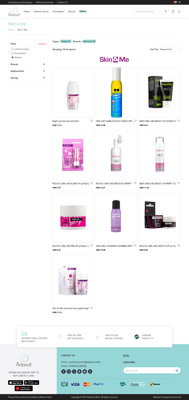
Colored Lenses (41, 11)
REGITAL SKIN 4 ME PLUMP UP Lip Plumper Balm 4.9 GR (70, 183)
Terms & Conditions (30, 397)
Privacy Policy (14, 397)
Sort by (154, 49)
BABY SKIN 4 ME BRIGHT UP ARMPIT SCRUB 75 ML (157, 183)
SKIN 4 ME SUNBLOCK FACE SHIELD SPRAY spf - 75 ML (114, 121)
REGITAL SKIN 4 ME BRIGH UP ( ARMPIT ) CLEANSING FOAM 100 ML (114, 183)
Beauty (71, 11)
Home (27, 11)
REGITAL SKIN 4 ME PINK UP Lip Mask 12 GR (70, 246)
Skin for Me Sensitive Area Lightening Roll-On (70, 308)
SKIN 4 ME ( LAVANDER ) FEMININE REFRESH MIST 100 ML (114, 246)
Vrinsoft (177, 397)
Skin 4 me (89, 41)
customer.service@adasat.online (84, 362)
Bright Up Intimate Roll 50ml (65, 121)
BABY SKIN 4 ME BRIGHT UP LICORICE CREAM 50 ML (157, 121)
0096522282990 (78, 366)
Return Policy (46, 397)
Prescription (58, 11)
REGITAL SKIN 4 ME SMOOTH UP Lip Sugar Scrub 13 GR (157, 246)
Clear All (42, 43)
